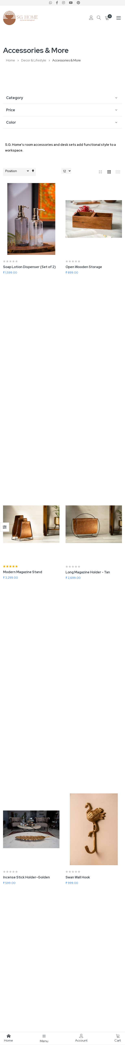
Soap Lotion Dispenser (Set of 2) (29, 267)
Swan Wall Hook (78, 479)
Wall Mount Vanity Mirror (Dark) (28, 690)
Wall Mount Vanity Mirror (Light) (91, 690)
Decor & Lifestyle (34, 60)
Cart (117, 1038)
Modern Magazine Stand (22, 373)
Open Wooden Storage (84, 267)
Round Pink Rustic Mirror (23, 796)
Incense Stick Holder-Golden (26, 479)
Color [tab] (11, 122)
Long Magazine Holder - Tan (88, 373)
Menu (44, 1038)
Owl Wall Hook (14, 584)
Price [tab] (10, 110)
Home (11, 60)
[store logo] (20, 18)
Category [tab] (14, 97)
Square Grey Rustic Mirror (87, 796)
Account (81, 1038)
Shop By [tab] (4, 527)
